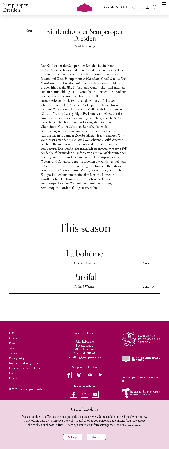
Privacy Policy (16, 358)
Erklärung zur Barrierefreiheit (25, 367)
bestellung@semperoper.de (84, 357)
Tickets (13, 353)
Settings (72, 437)
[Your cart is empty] (133, 7)
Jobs (11, 348)
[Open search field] (154, 7)
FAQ (11, 333)
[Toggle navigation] (164, 6)
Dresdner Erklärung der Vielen (26, 363)
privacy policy (132, 424)
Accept (96, 437)
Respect (13, 377)
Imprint (13, 372)
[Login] (140, 7)
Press (12, 343)
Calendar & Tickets (116, 7)
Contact (13, 338)
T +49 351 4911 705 (84, 353)
